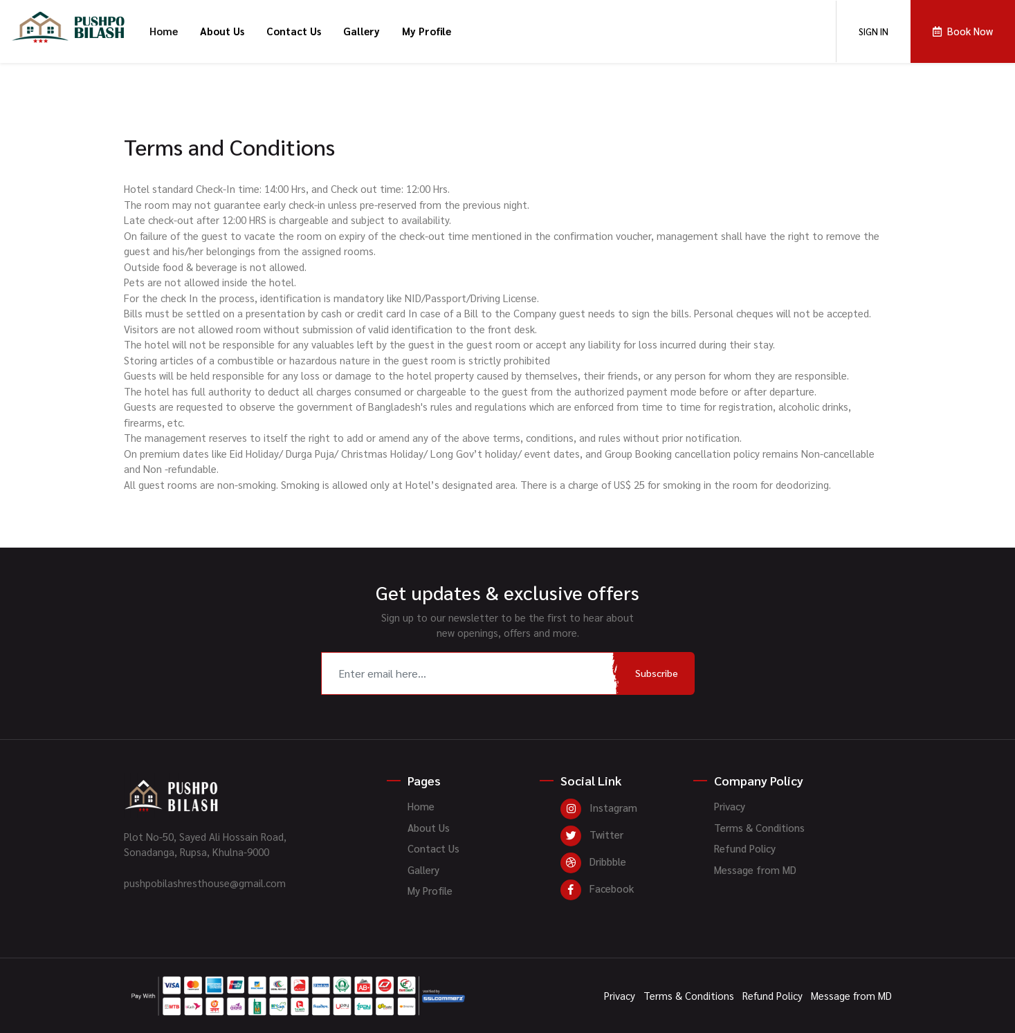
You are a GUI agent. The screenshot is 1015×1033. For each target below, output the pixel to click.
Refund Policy (745, 848)
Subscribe (656, 673)
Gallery (361, 30)
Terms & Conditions (759, 827)
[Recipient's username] (470, 673)
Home (163, 30)
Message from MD (755, 869)
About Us (222, 30)
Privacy (729, 805)
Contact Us (293, 30)
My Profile (426, 30)
